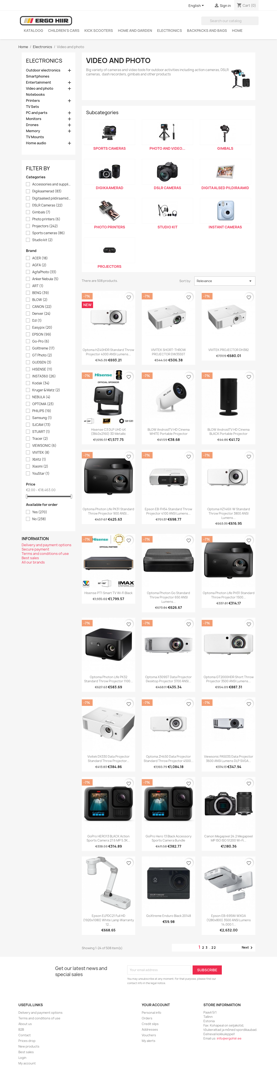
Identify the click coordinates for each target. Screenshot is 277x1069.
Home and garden (135, 30)
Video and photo (39, 88)
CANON (42, 307)
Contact (24, 1035)
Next (248, 947)
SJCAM (41, 425)
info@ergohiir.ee (229, 1038)
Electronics (169, 30)
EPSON (41, 334)
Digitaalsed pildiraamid (51, 198)
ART (37, 286)
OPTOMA (43, 404)
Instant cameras (225, 227)
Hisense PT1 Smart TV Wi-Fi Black (108, 593)
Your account (156, 1004)
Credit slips (150, 1024)
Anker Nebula (45, 279)
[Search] (230, 20)
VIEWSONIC (44, 446)
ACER (40, 258)
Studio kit (42, 240)
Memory (33, 131)
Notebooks (35, 94)
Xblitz (39, 459)
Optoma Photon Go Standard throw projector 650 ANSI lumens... (168, 597)
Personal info (151, 1013)
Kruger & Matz (46, 390)
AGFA (39, 265)
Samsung (42, 418)
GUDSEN (42, 362)
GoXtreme (43, 348)
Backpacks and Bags (207, 30)
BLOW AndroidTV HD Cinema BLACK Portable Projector (229, 431)
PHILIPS (41, 411)
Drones (32, 125)
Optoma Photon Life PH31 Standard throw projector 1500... (228, 595)
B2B (21, 1029)
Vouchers (149, 1035)
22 (213, 948)
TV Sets (32, 106)
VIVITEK (41, 452)
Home (237, 30)
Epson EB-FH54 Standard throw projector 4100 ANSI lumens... (168, 511)
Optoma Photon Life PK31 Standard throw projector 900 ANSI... (108, 511)
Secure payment (35, 549)
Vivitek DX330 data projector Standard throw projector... (108, 758)
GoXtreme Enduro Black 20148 (168, 916)
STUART (41, 432)
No (39, 519)
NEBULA (41, 397)
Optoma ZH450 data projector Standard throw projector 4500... (168, 758)
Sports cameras (48, 233)
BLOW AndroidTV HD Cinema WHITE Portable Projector (169, 431)
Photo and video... (167, 148)
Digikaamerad (47, 191)
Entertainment (38, 82)
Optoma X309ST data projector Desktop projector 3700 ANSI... (168, 679)
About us (25, 1024)
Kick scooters (98, 30)
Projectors (45, 226)
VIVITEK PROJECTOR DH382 (228, 350)
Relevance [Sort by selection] (225, 281)
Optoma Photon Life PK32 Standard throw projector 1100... (108, 679)
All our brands (33, 562)
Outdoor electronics (43, 70)
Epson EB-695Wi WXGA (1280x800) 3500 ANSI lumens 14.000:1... (228, 920)
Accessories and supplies (51, 184)
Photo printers (46, 219)
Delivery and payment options (46, 545)
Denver (41, 314)
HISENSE (42, 369)
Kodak (41, 383)
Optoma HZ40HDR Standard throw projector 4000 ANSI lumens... (108, 352)
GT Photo (42, 355)
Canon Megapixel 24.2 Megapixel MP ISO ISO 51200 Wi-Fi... (228, 838)
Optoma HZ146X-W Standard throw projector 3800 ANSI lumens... (228, 513)
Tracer (40, 439)
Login (22, 1058)
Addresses (150, 1029)
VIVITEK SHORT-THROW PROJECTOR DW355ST (168, 352)
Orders (147, 1018)
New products (28, 1046)
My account (27, 1063)
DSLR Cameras (47, 205)
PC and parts (36, 112)
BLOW (40, 300)
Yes (39, 512)
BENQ (40, 293)
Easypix (42, 327)
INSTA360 (44, 376)
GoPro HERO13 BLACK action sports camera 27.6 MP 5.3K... (108, 838)
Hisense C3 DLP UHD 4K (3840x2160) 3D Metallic (108, 431)
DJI (37, 320)
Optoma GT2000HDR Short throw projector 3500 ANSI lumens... (229, 679)
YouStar (41, 473)
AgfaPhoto (44, 272)
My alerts (148, 1041)
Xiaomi (40, 466)
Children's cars (63, 30)
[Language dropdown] (196, 5)
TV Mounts (35, 137)
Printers (33, 100)
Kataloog (33, 30)
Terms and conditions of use (45, 553)
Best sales (30, 558)
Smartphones (37, 76)
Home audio (36, 143)
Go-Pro (40, 341)
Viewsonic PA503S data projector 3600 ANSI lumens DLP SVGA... (228, 758)
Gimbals (41, 212)
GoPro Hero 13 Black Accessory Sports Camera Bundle (169, 838)
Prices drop (26, 1041)
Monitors (33, 119)
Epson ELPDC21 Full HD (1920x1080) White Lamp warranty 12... (108, 920)
